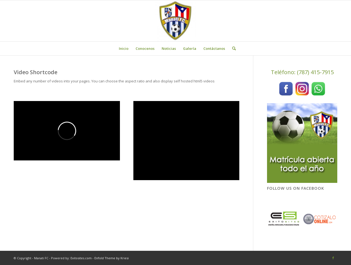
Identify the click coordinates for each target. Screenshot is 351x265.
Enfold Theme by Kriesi (111, 258)
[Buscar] (232, 48)
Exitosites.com (81, 258)
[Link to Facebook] (333, 258)
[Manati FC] (175, 20)
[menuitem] (123, 48)
